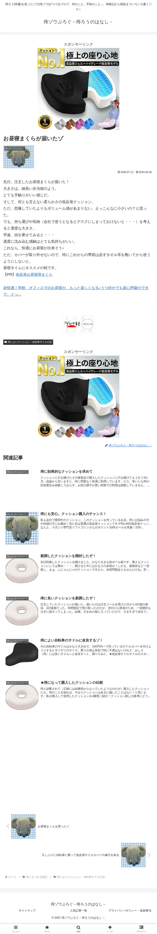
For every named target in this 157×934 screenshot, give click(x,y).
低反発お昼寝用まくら (34, 275)
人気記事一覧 (78, 910)
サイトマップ (27, 910)
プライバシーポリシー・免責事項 (129, 910)
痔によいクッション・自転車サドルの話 (28, 342)
